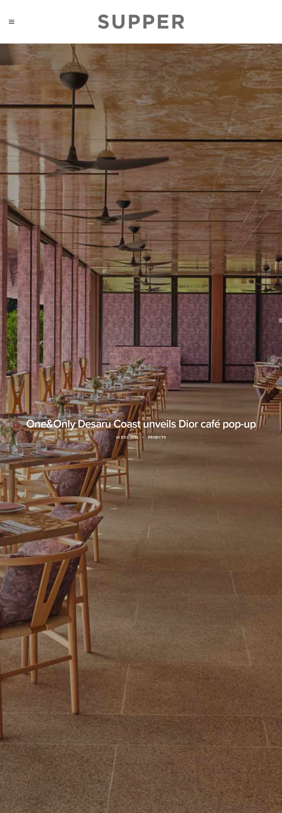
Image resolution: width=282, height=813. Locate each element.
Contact (125, 775)
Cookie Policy (156, 775)
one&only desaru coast (150, 502)
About (40, 775)
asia (50, 502)
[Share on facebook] (119, 691)
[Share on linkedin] (141, 691)
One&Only (37, 221)
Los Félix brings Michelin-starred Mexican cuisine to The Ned (139, 629)
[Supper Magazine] (141, 21)
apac (33, 502)
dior (65, 502)
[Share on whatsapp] (148, 691)
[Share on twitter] (126, 691)
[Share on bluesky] (155, 691)
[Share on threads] (134, 691)
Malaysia (86, 502)
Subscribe (98, 775)
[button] (49, 588)
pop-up (210, 221)
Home (19, 775)
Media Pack (67, 775)
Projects (158, 130)
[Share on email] (162, 691)
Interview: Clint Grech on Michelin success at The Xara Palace (46, 637)
